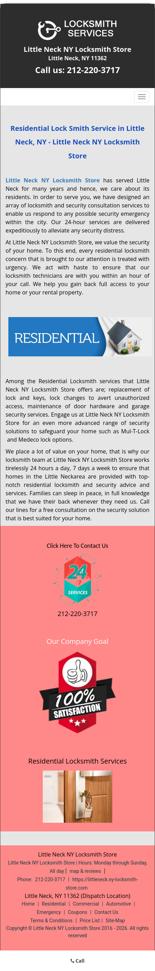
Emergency (49, 912)
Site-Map (115, 920)
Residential (54, 904)
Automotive (118, 904)
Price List (90, 920)
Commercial (86, 904)
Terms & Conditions (51, 920)
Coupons (77, 912)
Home (28, 904)
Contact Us (106, 912)
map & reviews (86, 871)
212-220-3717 (93, 70)
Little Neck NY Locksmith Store (53, 180)
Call (78, 960)
